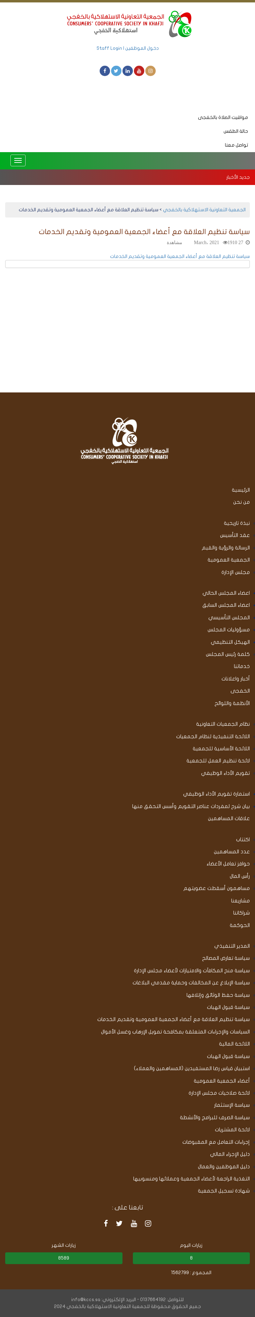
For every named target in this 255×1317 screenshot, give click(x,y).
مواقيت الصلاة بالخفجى (223, 117)
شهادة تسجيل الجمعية (224, 1191)
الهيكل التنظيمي (230, 642)
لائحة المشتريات (232, 1129)
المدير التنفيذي (232, 946)
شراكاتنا (241, 913)
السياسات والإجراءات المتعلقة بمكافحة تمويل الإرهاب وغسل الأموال (175, 1032)
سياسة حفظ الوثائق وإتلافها (218, 995)
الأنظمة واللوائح (232, 703)
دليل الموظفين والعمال (224, 1166)
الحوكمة (240, 925)
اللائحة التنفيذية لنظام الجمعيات (213, 736)
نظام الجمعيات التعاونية (223, 724)
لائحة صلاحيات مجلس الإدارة (219, 1093)
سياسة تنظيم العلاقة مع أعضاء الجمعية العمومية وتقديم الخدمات (180, 256)
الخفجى (240, 691)
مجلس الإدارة (235, 572)
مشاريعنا (240, 900)
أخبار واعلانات (235, 678)
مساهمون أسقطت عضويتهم (216, 888)
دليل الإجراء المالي (230, 1154)
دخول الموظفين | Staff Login (128, 48)
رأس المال (240, 876)
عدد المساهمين (232, 851)
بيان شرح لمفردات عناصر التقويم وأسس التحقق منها (191, 806)
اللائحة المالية (234, 1044)
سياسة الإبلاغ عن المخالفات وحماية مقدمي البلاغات (191, 982)
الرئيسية (241, 490)
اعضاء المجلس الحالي (226, 593)
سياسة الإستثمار (232, 1105)
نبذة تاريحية (237, 523)
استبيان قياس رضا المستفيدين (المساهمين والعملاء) (192, 1068)
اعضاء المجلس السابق (226, 605)
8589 (63, 1258)
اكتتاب (243, 839)
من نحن (241, 502)
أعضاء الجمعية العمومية (222, 1081)
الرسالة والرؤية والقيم (226, 547)
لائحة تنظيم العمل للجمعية (218, 760)
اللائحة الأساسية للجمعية (221, 748)
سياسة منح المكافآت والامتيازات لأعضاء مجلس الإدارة (192, 970)
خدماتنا (242, 666)
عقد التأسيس (235, 535)
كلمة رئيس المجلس (228, 654)
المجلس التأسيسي (229, 617)
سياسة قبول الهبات (228, 1007)
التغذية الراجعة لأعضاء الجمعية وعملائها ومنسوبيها (191, 1178)
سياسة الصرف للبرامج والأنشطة (215, 1117)
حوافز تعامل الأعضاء (228, 863)
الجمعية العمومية (229, 560)
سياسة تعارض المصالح (226, 958)
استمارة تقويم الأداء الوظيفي (216, 794)
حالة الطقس (236, 131)
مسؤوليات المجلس (229, 629)
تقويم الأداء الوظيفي (225, 773)
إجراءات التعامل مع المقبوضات (216, 1142)
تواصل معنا (236, 145)
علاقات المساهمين (229, 818)
